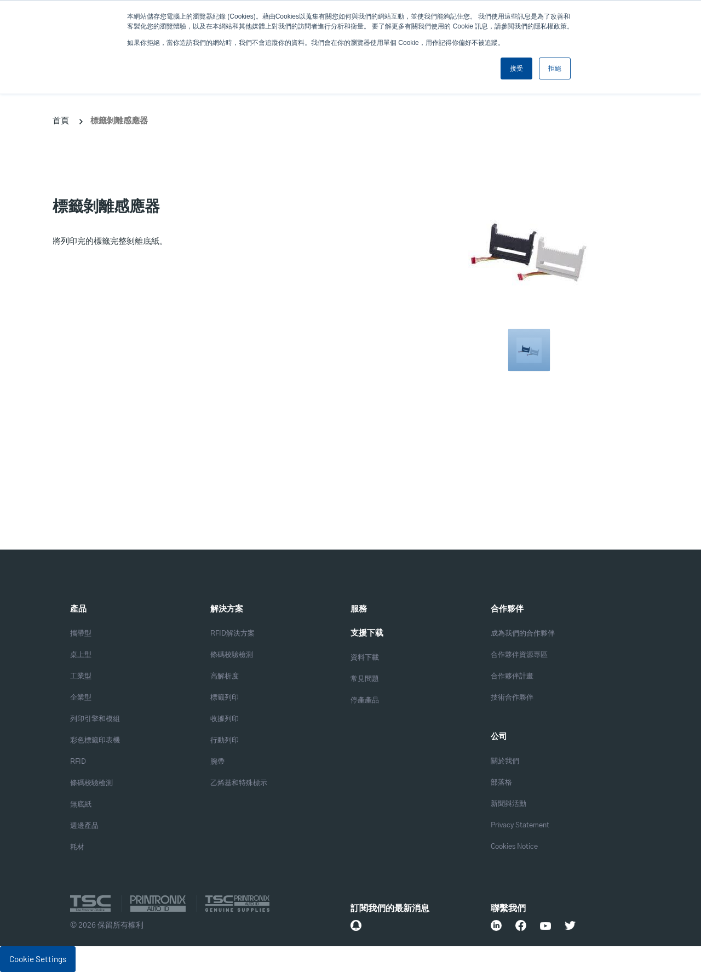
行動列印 (224, 740)
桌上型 (80, 655)
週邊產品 (84, 826)
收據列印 (224, 719)
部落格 (501, 782)
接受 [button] (516, 68)
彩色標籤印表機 (95, 740)
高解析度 (224, 676)
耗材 (77, 847)
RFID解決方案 (232, 633)
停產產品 (364, 700)
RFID (78, 761)
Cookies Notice (514, 846)
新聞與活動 (508, 804)
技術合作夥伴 (512, 697)
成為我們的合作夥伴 (523, 633)
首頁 (61, 120)
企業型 (80, 697)
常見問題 (364, 679)
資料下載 (364, 657)
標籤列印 (224, 697)
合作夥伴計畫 (512, 676)
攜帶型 (80, 633)
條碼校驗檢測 (91, 783)
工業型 (80, 676)
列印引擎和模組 (95, 719)
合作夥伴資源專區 (519, 655)
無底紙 (80, 804)
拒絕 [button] (554, 68)
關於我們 (505, 761)
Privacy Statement (520, 825)
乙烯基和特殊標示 (238, 783)
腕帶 (217, 761)
